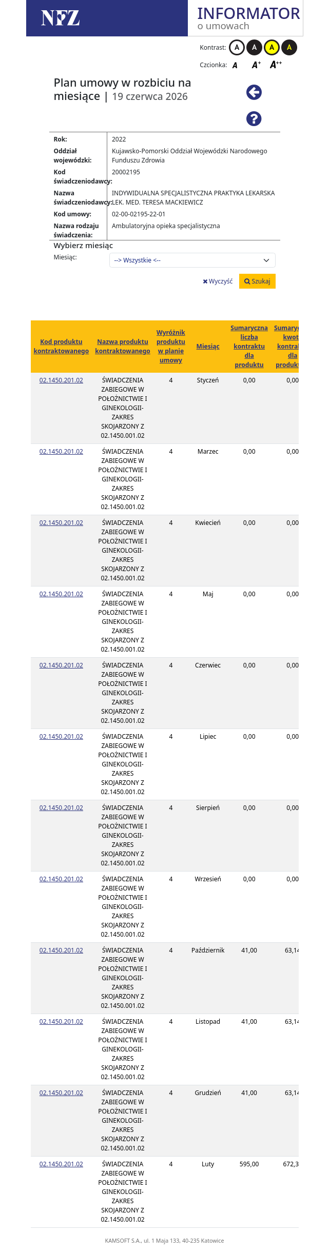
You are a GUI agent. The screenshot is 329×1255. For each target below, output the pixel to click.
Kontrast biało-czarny (237, 47)
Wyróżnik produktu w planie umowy (171, 346)
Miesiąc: (65, 257)
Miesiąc (208, 346)
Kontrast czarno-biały (254, 47)
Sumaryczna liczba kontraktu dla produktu (249, 346)
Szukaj (257, 281)
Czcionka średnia (257, 64)
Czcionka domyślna (237, 64)
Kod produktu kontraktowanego (61, 346)
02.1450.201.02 (61, 380)
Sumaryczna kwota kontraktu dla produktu (293, 346)
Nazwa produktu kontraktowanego (122, 346)
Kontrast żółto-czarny (272, 47)
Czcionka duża (276, 64)
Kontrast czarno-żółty (289, 47)
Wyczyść (218, 281)
